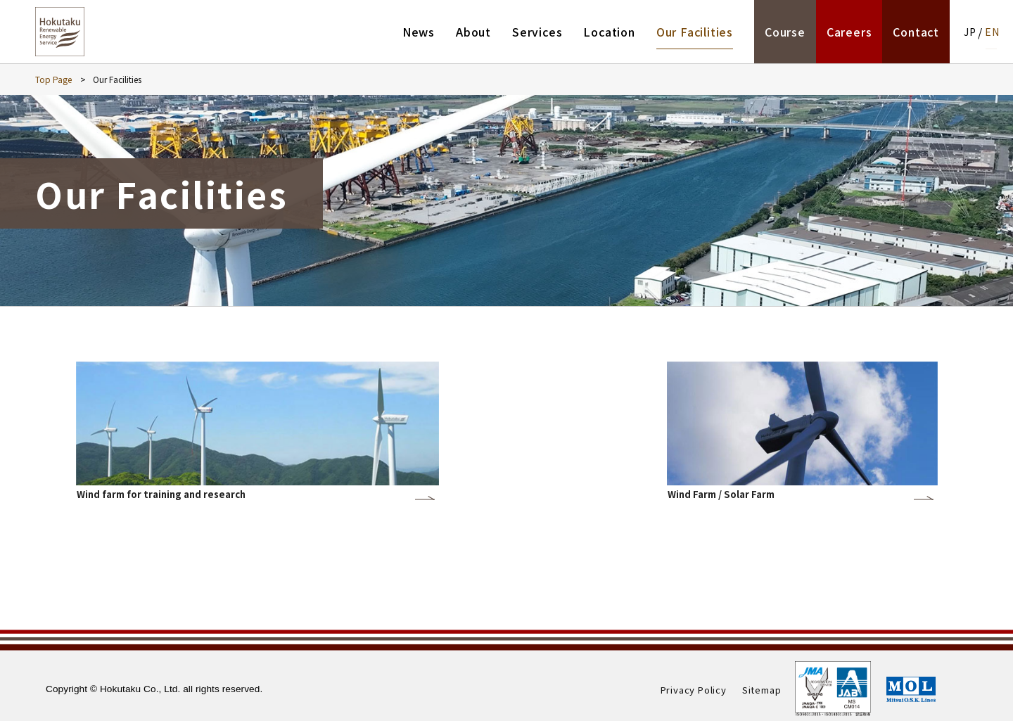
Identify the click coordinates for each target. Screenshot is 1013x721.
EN (992, 32)
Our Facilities (694, 31)
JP (970, 32)
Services (537, 31)
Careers (849, 31)
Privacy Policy (694, 689)
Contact (916, 31)
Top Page (53, 79)
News (418, 31)
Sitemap (762, 689)
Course (785, 31)
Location (609, 31)
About (473, 31)
